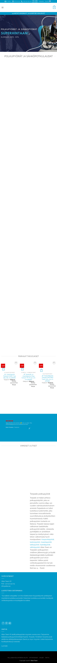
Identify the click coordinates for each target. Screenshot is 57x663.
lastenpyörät (35, 542)
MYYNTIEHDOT (33, 657)
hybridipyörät (45, 545)
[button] (41, 1)
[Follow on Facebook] (33, 1)
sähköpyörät (35, 547)
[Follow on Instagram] (36, 1)
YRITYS (47, 657)
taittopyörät (34, 545)
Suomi (48, 1)
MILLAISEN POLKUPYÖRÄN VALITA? (18, 657)
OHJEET (41, 657)
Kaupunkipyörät (48, 539)
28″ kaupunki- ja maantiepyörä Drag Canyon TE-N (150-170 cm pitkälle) (28, 377)
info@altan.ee (5, 586)
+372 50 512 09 (10, 584)
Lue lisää (4, 646)
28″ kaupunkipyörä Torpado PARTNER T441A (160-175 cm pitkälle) (47, 378)
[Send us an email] (9, 623)
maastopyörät (46, 542)
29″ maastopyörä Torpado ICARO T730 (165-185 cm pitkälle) (9, 376)
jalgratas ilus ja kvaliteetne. (17, 424)
